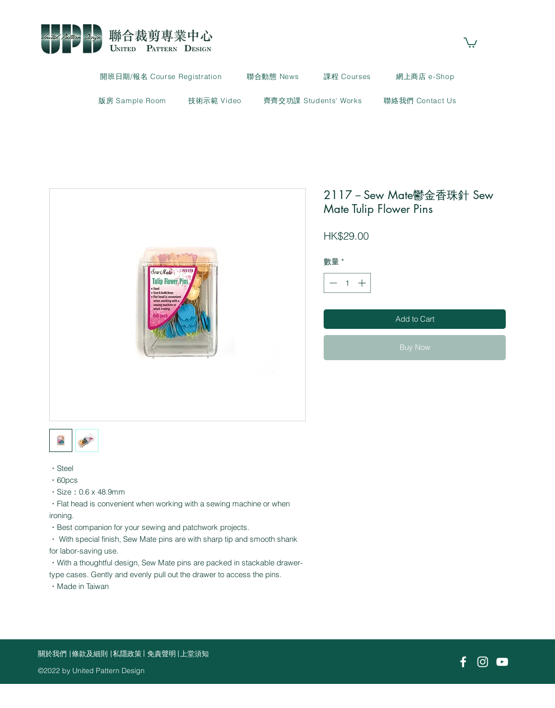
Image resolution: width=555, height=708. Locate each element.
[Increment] (363, 282)
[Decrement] (332, 282)
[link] (470, 42)
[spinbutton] (347, 282)
